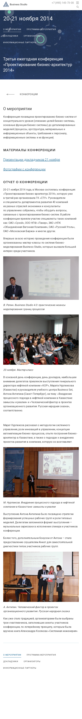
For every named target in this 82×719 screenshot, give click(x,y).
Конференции (29, 94)
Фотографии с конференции (24, 169)
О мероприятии (12, 29)
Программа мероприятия (41, 29)
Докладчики (10, 36)
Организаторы (32, 36)
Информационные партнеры (19, 42)
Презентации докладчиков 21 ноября (31, 160)
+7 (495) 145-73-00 (63, 2)
